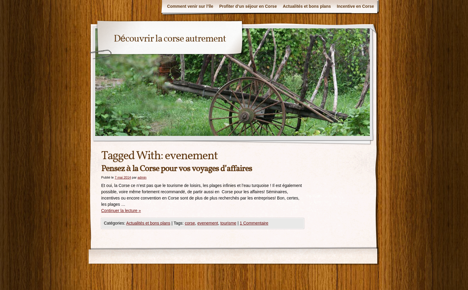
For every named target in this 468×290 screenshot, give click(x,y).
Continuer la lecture (121, 210)
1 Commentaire (254, 223)
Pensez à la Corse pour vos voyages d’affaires (176, 169)
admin (142, 177)
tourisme (228, 223)
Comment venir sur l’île (190, 6)
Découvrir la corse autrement (170, 39)
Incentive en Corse (355, 6)
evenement (207, 223)
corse (190, 223)
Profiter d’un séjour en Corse (248, 6)
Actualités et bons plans (307, 6)
